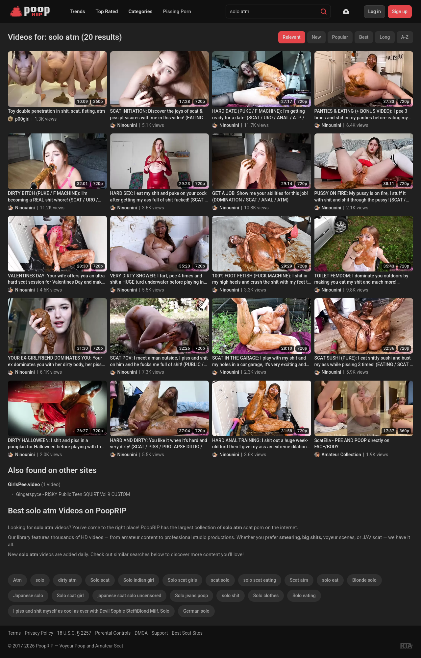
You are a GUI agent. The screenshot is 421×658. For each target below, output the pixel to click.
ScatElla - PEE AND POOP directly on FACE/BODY (351, 444)
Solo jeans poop (191, 595)
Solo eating (303, 595)
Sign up (400, 11)
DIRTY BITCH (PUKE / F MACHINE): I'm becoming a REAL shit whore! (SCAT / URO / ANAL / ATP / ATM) (53, 197)
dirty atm (67, 580)
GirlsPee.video (24, 484)
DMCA (141, 633)
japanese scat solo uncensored (129, 595)
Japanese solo (28, 595)
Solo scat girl (70, 595)
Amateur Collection (341, 454)
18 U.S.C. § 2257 (74, 633)
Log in (374, 11)
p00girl (22, 119)
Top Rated (107, 11)
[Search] (323, 11)
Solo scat (100, 580)
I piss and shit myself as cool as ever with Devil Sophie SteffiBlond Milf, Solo (91, 611)
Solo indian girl (138, 580)
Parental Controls (113, 633)
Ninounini (127, 125)
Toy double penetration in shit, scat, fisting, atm (56, 111)
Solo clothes (266, 595)
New (316, 37)
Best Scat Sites (187, 633)
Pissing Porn (177, 11)
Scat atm (299, 580)
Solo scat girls (182, 580)
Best (363, 37)
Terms (14, 633)
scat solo (220, 580)
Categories (140, 11)
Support (160, 633)
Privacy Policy (39, 633)
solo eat (330, 580)
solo (40, 580)
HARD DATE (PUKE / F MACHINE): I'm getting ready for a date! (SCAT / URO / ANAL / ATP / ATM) (258, 114)
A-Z (405, 37)
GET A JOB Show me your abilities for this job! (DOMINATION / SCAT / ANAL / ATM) (260, 196)
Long (385, 37)
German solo (196, 611)
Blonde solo (364, 580)
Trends (77, 11)
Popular (340, 37)
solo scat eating (259, 580)
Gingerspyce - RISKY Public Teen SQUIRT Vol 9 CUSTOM (73, 494)
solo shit (230, 595)
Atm (17, 580)
